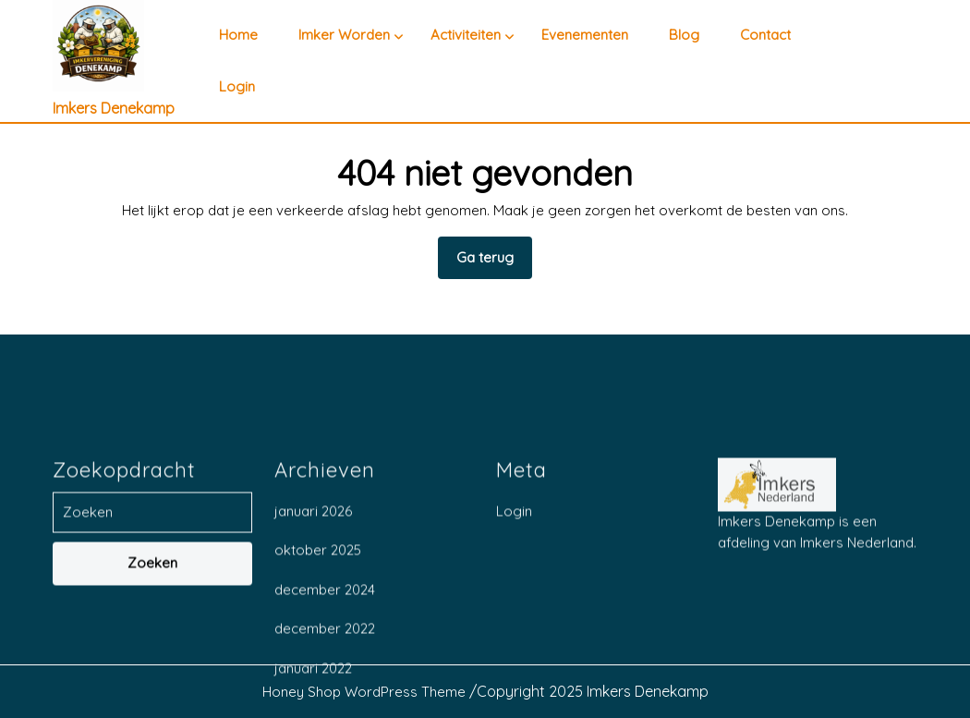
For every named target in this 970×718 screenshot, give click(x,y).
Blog (684, 35)
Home (238, 35)
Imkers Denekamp (114, 108)
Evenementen (584, 35)
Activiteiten (465, 35)
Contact (765, 35)
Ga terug (494, 263)
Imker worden (344, 35)
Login (237, 86)
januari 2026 (313, 700)
